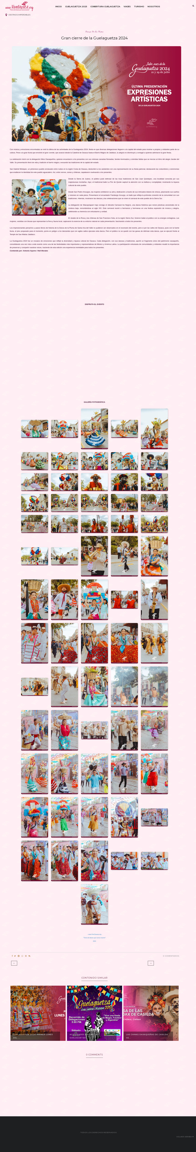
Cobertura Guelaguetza (105, 6)
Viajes (127, 6)
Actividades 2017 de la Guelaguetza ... (83, 1036)
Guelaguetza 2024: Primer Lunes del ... (33, 1036)
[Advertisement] (91, 274)
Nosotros (154, 6)
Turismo (139, 6)
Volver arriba (185, 1137)
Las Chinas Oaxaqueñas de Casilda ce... (147, 1036)
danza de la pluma (94, 31)
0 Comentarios (171, 956)
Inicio (58, 6)
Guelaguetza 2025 (76, 6)
